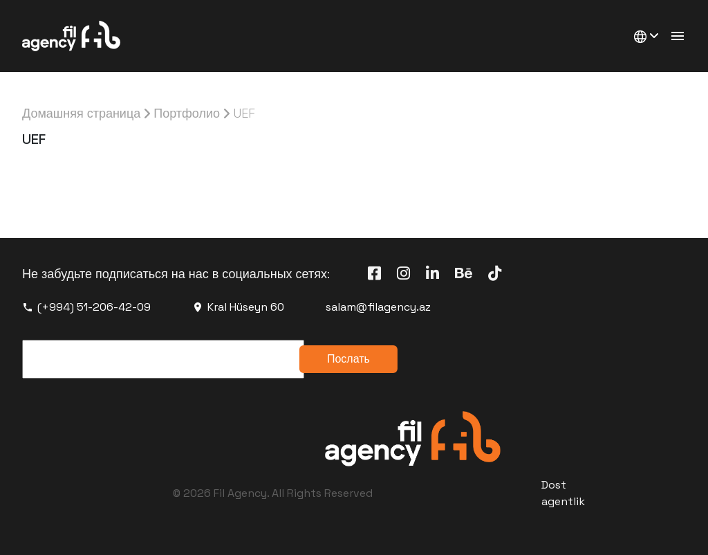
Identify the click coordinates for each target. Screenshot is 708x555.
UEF (244, 113)
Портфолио (186, 113)
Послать (348, 359)
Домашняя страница (81, 113)
